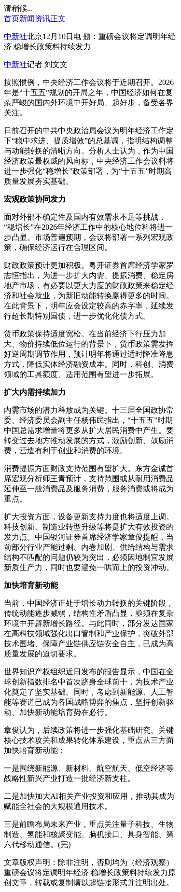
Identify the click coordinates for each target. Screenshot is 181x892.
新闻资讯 (34, 18)
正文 (58, 18)
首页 (11, 18)
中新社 (15, 36)
